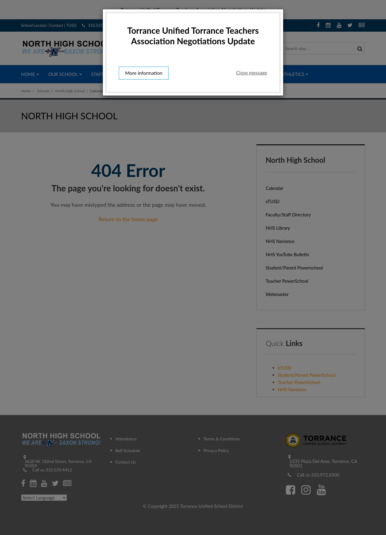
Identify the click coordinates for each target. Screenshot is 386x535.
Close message (251, 72)
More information (143, 73)
